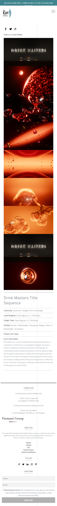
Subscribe (28, 500)
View (16, 334)
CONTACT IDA (28, 388)
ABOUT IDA (29, 427)
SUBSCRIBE (28, 471)
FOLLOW (28, 458)
